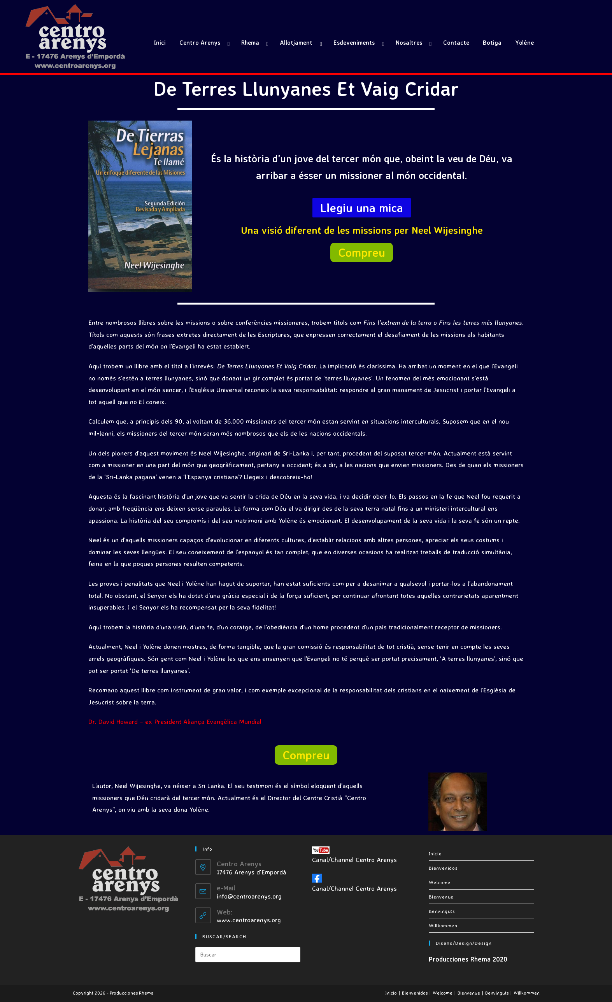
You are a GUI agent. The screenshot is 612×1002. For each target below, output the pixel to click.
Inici (160, 42)
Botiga (492, 42)
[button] (361, 207)
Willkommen (443, 925)
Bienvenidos (443, 868)
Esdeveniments (354, 42)
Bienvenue (441, 896)
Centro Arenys (199, 42)
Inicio (435, 853)
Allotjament (296, 42)
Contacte (456, 42)
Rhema (250, 42)
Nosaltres (409, 42)
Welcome (440, 882)
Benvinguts (442, 911)
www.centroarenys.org (249, 920)
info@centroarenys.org (249, 896)
